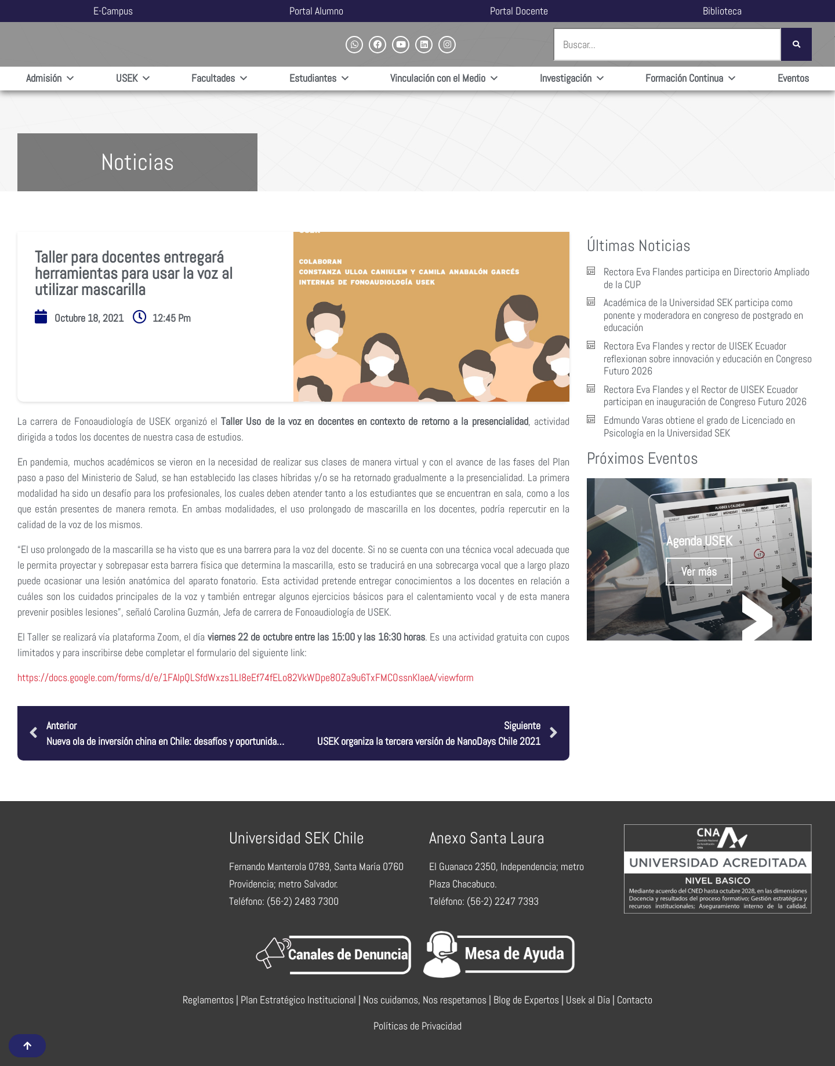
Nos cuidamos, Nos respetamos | (428, 999)
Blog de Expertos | (529, 999)
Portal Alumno (316, 10)
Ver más (699, 571)
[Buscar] (796, 44)
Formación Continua (691, 79)
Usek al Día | (591, 999)
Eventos (793, 78)
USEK (133, 79)
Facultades (220, 79)
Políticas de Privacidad (417, 1025)
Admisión (50, 79)
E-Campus (113, 10)
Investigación (572, 79)
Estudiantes (319, 79)
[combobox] (667, 44)
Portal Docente (519, 10)
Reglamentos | (212, 999)
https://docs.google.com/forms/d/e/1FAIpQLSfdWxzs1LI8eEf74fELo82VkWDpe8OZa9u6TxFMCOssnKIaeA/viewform (245, 677)
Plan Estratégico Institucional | (302, 999)
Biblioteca (722, 10)
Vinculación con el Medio (444, 79)
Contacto (634, 999)
